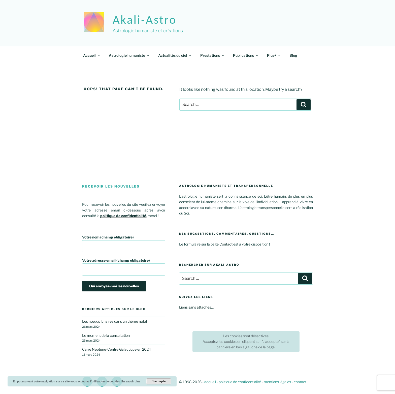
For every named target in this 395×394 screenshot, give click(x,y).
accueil (210, 382)
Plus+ (274, 55)
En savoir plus (130, 381)
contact (300, 382)
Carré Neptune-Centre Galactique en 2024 (116, 349)
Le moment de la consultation (106, 335)
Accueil (92, 55)
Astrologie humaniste (129, 55)
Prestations (212, 55)
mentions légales (277, 382)
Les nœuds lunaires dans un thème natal (114, 321)
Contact (226, 244)
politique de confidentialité (240, 382)
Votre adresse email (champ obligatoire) (123, 267)
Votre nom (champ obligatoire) (123, 243)
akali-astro (145, 19)
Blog (293, 55)
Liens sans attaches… (196, 307)
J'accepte (159, 381)
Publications (246, 55)
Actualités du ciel (175, 55)
